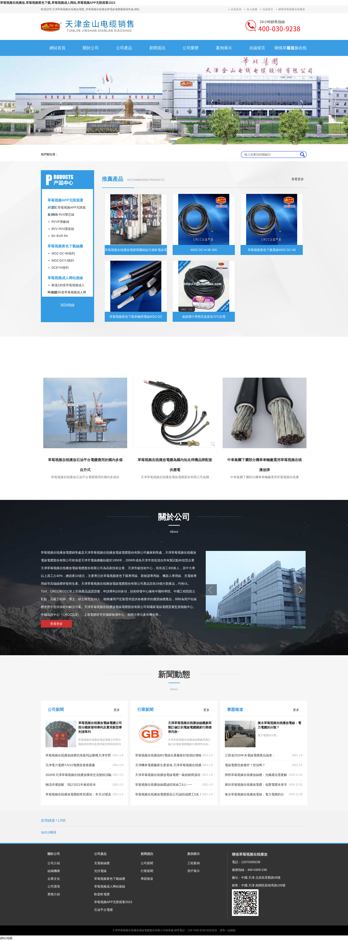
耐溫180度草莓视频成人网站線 (66, 286)
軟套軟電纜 (102, 894)
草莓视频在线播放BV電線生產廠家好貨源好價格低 (174, 755)
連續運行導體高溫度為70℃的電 (204, 316)
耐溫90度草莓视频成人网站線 (66, 293)
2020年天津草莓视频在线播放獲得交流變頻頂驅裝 (84, 775)
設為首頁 (236, 9)
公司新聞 (147, 863)
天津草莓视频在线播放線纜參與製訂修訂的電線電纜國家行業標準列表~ (190, 727)
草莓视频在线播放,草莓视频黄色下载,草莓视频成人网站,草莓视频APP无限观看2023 (57, 2)
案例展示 (193, 854)
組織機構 (53, 871)
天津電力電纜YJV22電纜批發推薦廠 (84, 765)
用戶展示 (193, 871)
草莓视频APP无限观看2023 (65, 201)
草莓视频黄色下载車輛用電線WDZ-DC (135, 316)
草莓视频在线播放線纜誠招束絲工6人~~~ (174, 784)
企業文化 (53, 878)
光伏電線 (100, 871)
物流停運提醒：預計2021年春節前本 (84, 784)
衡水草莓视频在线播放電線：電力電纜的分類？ (264, 794)
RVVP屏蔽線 (60, 221)
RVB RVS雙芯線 (62, 214)
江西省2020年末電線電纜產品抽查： (264, 755)
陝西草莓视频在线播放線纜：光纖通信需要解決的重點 (264, 775)
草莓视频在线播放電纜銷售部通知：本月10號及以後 (84, 794)
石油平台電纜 (103, 909)
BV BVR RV (59, 236)
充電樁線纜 (102, 863)
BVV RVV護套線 (62, 229)
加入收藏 (252, 9)
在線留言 (268, 9)
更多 (117, 710)
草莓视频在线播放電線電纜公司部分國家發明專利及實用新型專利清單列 (100, 727)
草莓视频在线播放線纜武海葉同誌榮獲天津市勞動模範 (84, 755)
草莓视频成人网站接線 (65, 278)
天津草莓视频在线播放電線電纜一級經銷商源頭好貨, (174, 775)
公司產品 (100, 854)
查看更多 (297, 179)
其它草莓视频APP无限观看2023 (66, 208)
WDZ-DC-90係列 (63, 253)
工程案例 (193, 863)
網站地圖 (6, 938)
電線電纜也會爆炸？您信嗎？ (264, 765)
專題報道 (147, 878)
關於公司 (53, 854)
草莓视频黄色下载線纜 (65, 246)
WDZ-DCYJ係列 (62, 260)
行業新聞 (147, 871)
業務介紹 (53, 894)
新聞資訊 (147, 854)
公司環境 (53, 886)
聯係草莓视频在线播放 (291, 9)
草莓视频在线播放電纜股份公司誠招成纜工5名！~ (174, 794)
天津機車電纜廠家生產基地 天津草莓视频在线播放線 (174, 765)
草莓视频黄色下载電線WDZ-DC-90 (272, 250)
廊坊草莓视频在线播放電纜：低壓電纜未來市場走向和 (264, 785)
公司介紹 (53, 863)
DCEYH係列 (60, 267)
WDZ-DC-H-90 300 (203, 250)
